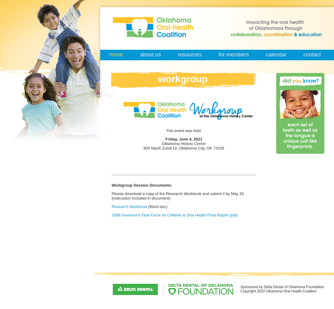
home (116, 55)
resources (190, 55)
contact (312, 55)
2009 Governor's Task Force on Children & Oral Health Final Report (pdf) (175, 215)
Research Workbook (129, 206)
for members (233, 55)
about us (150, 55)
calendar (276, 55)
